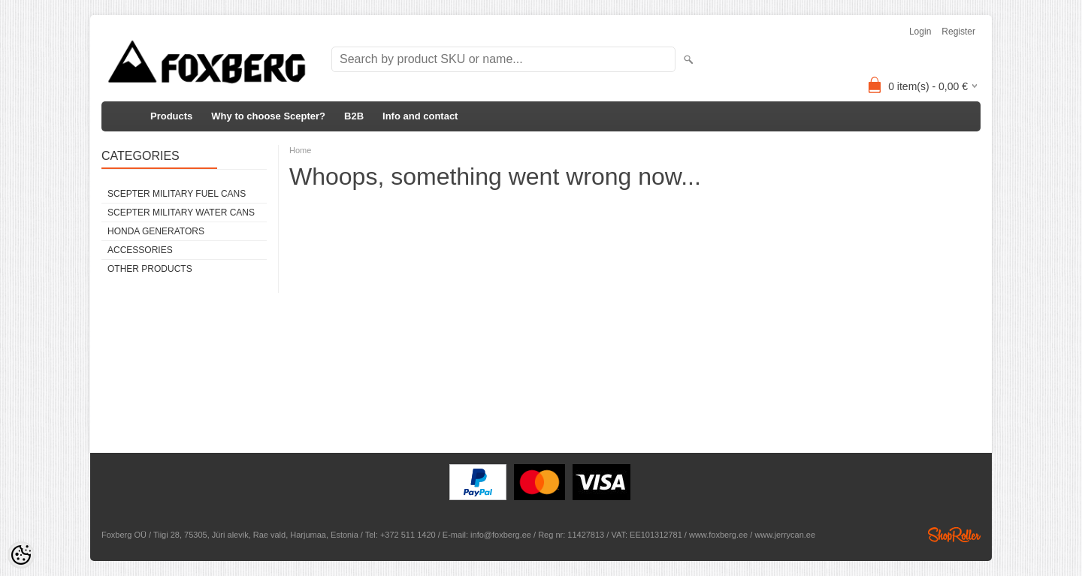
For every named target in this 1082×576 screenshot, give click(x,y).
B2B (354, 116)
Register (958, 31)
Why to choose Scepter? (268, 116)
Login (920, 31)
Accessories (140, 250)
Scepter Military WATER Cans (181, 212)
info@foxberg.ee (500, 534)
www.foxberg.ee (718, 534)
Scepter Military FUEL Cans (176, 193)
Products (171, 116)
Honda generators (155, 231)
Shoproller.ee (954, 534)
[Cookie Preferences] (21, 554)
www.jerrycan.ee (784, 534)
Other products (149, 269)
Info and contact (420, 116)
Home (300, 150)
